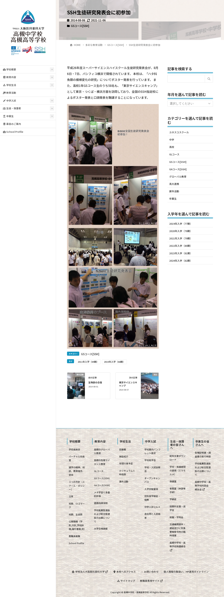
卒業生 (8, 116)
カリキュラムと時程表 (127, 472)
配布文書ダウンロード (178, 457)
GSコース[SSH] (80, 26)
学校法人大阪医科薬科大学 (89, 571)
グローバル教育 (177, 176)
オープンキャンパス (152, 480)
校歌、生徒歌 (75, 514)
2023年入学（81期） (180, 253)
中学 (171, 139)
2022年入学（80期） (180, 245)
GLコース (174, 154)
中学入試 (9, 100)
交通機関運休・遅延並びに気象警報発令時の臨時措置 (178, 530)
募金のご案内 (12, 124)
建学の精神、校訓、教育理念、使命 (77, 471)
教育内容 (9, 77)
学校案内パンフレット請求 (152, 451)
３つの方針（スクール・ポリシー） (77, 485)
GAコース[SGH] (178, 169)
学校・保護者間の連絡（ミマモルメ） (178, 470)
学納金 (173, 499)
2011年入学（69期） (88, 361)
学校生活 (9, 85)
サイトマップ (126, 580)
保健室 (173, 481)
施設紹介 (123, 456)
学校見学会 (150, 460)
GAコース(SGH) (102, 485)
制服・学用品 (176, 517)
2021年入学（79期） (180, 238)
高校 (171, 147)
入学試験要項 (151, 489)
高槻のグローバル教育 (102, 451)
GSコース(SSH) (102, 478)
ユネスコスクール (179, 132)
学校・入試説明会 (152, 469)
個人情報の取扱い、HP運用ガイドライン (186, 571)
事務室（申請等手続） (178, 490)
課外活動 (174, 191)
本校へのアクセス (124, 571)
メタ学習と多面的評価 (102, 494)
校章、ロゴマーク (77, 505)
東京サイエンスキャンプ (128, 384)
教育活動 (9, 92)
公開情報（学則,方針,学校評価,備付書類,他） (77, 525)
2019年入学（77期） (180, 223)
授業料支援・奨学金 (178, 508)
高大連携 (174, 184)
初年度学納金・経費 (152, 497)
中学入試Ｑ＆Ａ (152, 507)
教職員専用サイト (151, 580)
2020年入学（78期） (180, 231)
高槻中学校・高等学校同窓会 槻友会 (203, 485)
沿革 (71, 496)
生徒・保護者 (12, 108)
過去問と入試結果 (152, 515)
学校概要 (9, 69)
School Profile (13, 131)
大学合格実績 (101, 528)
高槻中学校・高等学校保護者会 (178, 546)
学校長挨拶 (74, 449)
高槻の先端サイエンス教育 (102, 461)
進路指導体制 (101, 503)
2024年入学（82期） (180, 260)
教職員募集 (74, 536)
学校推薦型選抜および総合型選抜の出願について (102, 516)
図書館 (122, 449)
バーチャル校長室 (77, 458)
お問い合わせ (150, 571)
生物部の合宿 (95, 382)
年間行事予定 (126, 463)
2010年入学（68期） (114, 361)
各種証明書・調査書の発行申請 (203, 454)
